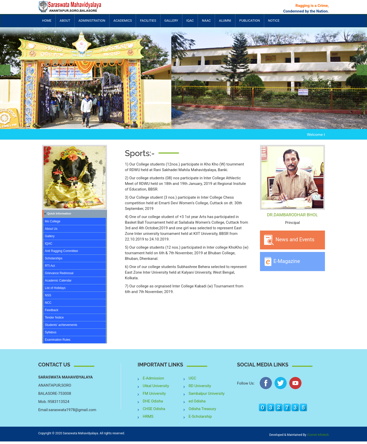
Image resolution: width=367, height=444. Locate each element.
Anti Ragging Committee (61, 251)
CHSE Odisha (154, 409)
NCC (48, 303)
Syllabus (50, 332)
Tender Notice (54, 317)
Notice (274, 20)
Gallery (171, 20)
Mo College (52, 221)
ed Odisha (197, 401)
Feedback (51, 310)
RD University (200, 386)
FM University (154, 393)
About (65, 23)
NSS (48, 295)
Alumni (225, 23)
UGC (192, 378)
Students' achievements (61, 325)
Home (46, 20)
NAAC (206, 20)
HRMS (148, 416)
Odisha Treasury (202, 409)
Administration (91, 23)
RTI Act (50, 266)
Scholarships (53, 258)
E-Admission (153, 378)
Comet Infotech (318, 435)
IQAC (190, 23)
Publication (249, 23)
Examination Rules (57, 339)
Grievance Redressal (59, 273)
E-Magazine (282, 261)
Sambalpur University (207, 393)
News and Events (289, 240)
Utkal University (156, 386)
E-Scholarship (200, 416)
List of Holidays (55, 288)
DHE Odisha (153, 401)
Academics (122, 23)
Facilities (148, 23)
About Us (51, 229)
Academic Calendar (58, 280)
